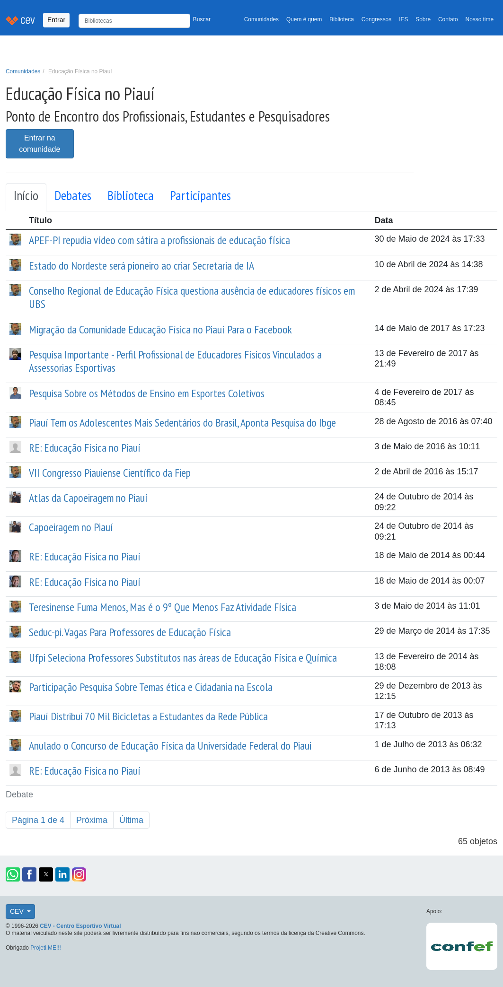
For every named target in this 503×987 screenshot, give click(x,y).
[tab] (26, 197)
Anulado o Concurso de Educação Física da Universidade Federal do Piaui (170, 745)
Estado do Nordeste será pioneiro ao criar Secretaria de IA (141, 265)
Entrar (56, 20)
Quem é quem (304, 19)
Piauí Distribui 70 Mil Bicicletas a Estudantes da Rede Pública (148, 716)
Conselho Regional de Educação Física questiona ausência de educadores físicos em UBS (192, 297)
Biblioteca (341, 19)
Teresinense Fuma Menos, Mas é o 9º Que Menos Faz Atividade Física (162, 607)
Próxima (91, 820)
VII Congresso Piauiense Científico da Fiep (110, 472)
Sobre (423, 19)
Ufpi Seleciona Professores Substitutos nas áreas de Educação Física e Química (183, 657)
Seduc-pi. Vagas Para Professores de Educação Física (130, 632)
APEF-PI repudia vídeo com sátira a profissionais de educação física (159, 240)
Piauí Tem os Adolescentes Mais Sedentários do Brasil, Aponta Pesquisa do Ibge (182, 422)
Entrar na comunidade (39, 143)
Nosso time (480, 19)
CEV (18, 911)
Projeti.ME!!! (45, 947)
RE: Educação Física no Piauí (85, 447)
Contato (448, 19)
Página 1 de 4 (38, 820)
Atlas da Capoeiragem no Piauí (88, 497)
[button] (13, 874)
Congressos (376, 19)
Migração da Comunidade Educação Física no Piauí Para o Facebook (160, 329)
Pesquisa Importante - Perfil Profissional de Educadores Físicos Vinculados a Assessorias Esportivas (175, 361)
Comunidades (261, 19)
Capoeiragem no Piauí (71, 527)
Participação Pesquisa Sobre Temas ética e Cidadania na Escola (151, 687)
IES (403, 19)
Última (131, 820)
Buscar (202, 19)
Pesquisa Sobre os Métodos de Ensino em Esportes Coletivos (147, 393)
